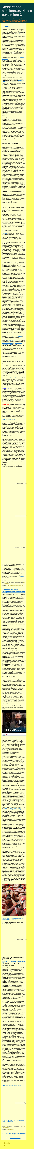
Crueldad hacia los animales (9, 239)
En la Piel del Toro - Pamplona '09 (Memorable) (13, 591)
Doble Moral (5, 419)
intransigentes (13, 81)
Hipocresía (12, 419)
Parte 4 (13, 1120)
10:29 (24, 1126)
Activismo (9, 1129)
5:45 (24, 582)
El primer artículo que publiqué (10, 377)
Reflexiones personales (12, 585)
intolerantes (5, 81)
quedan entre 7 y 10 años (15, 336)
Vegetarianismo (20, 585)
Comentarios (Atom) (15, 1138)
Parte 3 (9, 1120)
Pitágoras (21, 576)
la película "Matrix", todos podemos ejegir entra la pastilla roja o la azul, (12, 809)
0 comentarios (6, 1127)
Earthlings (5, 367)
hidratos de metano (7, 343)
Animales (13, 1129)
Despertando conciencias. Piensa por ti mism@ (17, 11)
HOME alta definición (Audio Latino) (11, 1085)
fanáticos (20, 81)
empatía (7, 872)
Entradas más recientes (8, 1133)
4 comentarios (6, 583)
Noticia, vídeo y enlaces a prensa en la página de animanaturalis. (12, 918)
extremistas (21, 80)
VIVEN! (12, 150)
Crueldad (4, 233)
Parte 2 (4, 1120)
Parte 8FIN (10, 1121)
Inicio (14, 1134)
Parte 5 (18, 1120)
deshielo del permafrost (13, 340)
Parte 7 (4, 1121)
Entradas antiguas (21, 1133)
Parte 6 (22, 1120)
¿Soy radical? (8, 27)
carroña (19, 33)
